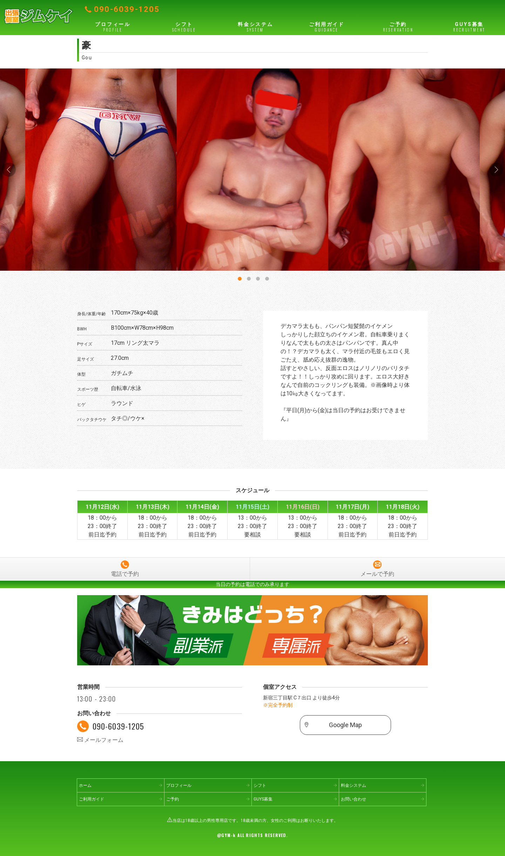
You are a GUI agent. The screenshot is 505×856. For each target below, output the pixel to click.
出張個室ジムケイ (39, 16)
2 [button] (247, 277)
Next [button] (496, 170)
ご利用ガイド (326, 27)
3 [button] (257, 277)
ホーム (85, 785)
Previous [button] (9, 170)
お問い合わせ (353, 799)
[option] (252, 169)
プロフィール (112, 27)
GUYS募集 (469, 27)
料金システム (255, 27)
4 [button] (266, 277)
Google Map (345, 725)
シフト (184, 27)
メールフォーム (100, 740)
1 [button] (238, 277)
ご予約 (397, 27)
